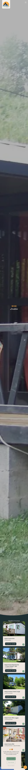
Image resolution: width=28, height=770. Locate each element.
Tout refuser (11, 762)
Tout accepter (11, 758)
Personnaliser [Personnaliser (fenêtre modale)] (11, 765)
